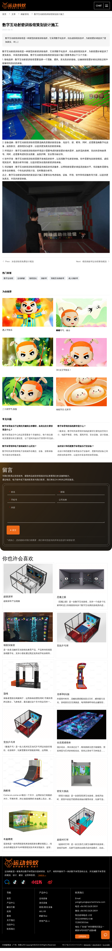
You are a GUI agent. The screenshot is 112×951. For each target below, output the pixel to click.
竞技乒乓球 (81, 682)
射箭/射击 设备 (45, 910)
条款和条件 (96, 948)
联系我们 (11, 931)
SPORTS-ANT (14, 5)
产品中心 (11, 905)
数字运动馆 (8, 281)
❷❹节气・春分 (83, 354)
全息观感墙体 (81, 779)
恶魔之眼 (81, 634)
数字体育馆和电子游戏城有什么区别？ (28, 454)
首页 (4, 14)
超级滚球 (28, 609)
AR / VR (42, 914)
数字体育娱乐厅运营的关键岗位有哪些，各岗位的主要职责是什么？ (28, 435)
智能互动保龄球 (57, 281)
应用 (9, 914)
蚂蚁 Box (43, 918)
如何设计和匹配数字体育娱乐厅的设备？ (84, 454)
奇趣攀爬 (28, 852)
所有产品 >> (44, 924)
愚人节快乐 (29, 335)
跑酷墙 (28, 803)
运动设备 (43, 901)
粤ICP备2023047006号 (72, 948)
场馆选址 (33, 281)
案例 (9, 918)
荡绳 (28, 706)
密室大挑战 (81, 828)
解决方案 (11, 910)
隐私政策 (87, 948)
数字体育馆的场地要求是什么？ (84, 435)
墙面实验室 (28, 658)
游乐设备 (43, 905)
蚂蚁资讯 (25, 14)
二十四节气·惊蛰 (29, 414)
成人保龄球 (73, 281)
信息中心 (11, 927)
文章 (14, 14)
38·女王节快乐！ (83, 394)
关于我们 (11, 923)
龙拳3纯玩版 (81, 731)
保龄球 (44, 281)
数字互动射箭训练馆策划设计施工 (49, 14)
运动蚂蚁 (21, 281)
